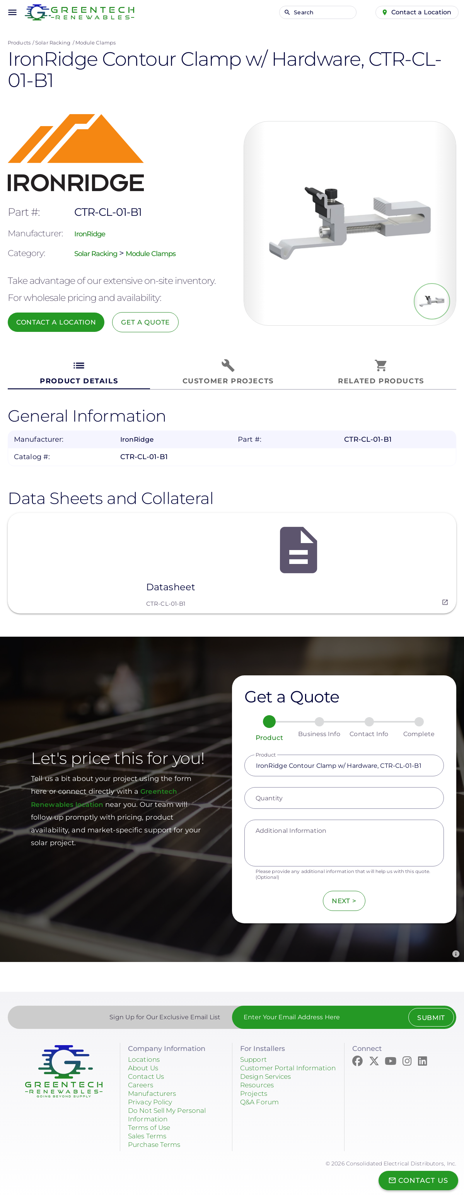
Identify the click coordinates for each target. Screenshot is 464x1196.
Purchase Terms (156, 1140)
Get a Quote (160, 322)
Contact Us (147, 1072)
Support (254, 1055)
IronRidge (93, 233)
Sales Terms (149, 1132)
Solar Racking (52, 42)
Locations (145, 1055)
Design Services (268, 1081)
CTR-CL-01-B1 (165, 600)
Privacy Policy (152, 1098)
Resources (258, 1089)
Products (19, 42)
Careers (141, 1081)
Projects (254, 1098)
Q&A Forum (260, 1106)
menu (12, 12)
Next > (344, 897)
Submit (428, 1014)
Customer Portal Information (269, 1068)
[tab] (79, 372)
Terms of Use (150, 1123)
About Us (144, 1064)
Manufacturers (153, 1089)
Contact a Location (418, 12)
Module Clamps (95, 42)
